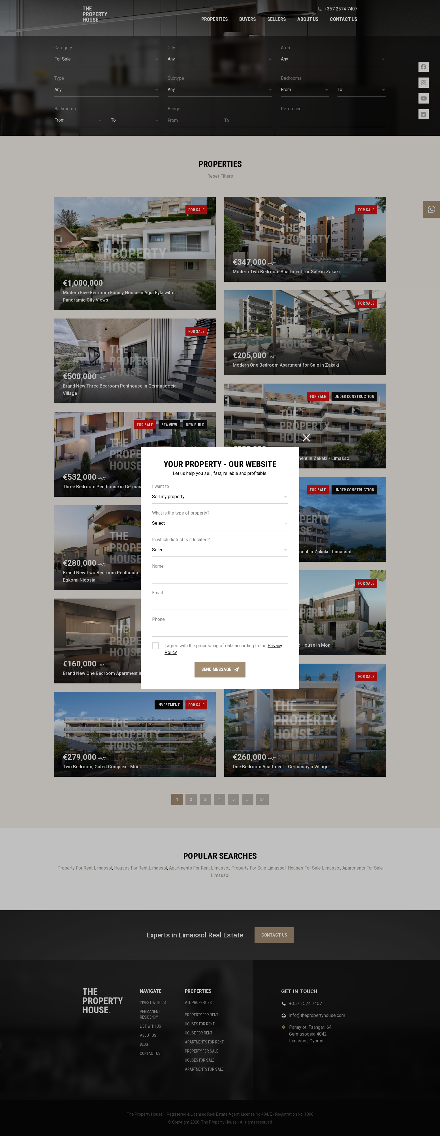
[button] (220, 497)
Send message (220, 669)
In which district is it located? (181, 539)
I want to (160, 486)
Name (158, 566)
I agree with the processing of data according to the (223, 649)
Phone (158, 619)
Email (157, 592)
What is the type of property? (181, 513)
